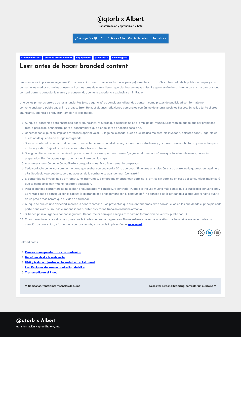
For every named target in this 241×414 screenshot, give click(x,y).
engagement (83, 57)
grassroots (101, 57)
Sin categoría (119, 57)
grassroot (135, 224)
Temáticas (159, 38)
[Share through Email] (217, 232)
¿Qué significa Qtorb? (89, 38)
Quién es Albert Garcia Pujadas (128, 38)
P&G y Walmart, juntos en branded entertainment (60, 262)
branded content (31, 57)
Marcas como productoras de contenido (53, 252)
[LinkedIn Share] (209, 232)
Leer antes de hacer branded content (76, 66)
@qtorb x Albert (120, 19)
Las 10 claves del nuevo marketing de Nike (55, 267)
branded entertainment (58, 57)
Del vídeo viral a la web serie (45, 257)
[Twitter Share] (201, 232)
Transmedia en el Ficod (41, 272)
